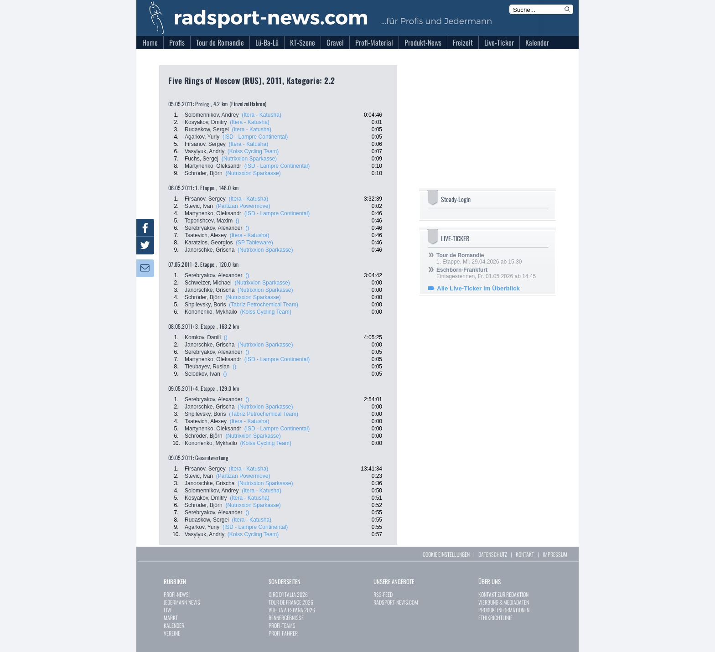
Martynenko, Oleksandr (213, 166)
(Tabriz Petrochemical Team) (263, 304)
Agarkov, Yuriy (202, 137)
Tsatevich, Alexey (206, 235)
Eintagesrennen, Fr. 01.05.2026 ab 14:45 (486, 273)
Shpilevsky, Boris (205, 304)
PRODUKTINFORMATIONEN (503, 610)
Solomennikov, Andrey (212, 115)
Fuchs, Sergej (201, 158)
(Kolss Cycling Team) (253, 151)
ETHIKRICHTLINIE (495, 617)
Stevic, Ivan (199, 206)
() (237, 220)
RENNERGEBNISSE (286, 617)
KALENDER (174, 625)
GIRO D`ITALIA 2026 (288, 594)
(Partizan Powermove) (243, 206)
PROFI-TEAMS (282, 625)
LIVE (168, 610)
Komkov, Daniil (203, 337)
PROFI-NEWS (176, 594)
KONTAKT (525, 554)
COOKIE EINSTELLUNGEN (446, 554)
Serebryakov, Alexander (214, 228)
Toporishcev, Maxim (209, 220)
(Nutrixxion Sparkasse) (249, 158)
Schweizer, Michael (208, 282)
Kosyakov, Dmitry (206, 122)
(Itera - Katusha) (261, 115)
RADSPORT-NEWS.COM (395, 602)
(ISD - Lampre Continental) (255, 137)
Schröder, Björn (204, 173)
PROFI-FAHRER (283, 633)
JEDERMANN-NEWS (182, 602)
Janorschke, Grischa (209, 250)
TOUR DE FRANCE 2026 (291, 602)
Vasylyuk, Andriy (204, 151)
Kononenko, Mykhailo (211, 312)
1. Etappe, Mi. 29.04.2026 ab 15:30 (479, 258)
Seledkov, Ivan (202, 374)
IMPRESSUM (555, 554)
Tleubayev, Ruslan (207, 366)
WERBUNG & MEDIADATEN (503, 602)
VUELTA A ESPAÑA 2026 (292, 610)
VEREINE (172, 633)
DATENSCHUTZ (492, 554)
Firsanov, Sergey (205, 144)
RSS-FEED (383, 594)
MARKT (171, 617)
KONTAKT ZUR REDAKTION (503, 594)
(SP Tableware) (254, 242)
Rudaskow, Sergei (207, 129)
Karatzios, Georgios (209, 242)
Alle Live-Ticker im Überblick (478, 288)
